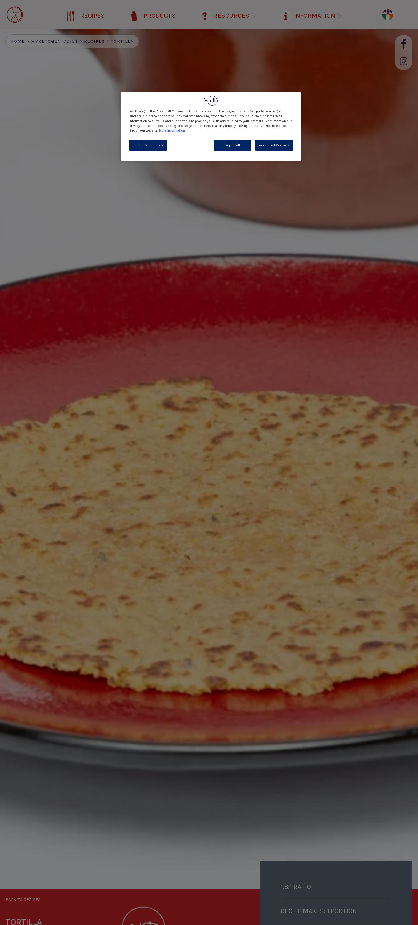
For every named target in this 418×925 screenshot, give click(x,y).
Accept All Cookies (274, 145)
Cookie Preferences (147, 145)
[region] (211, 126)
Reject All (232, 145)
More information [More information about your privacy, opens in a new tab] (172, 130)
